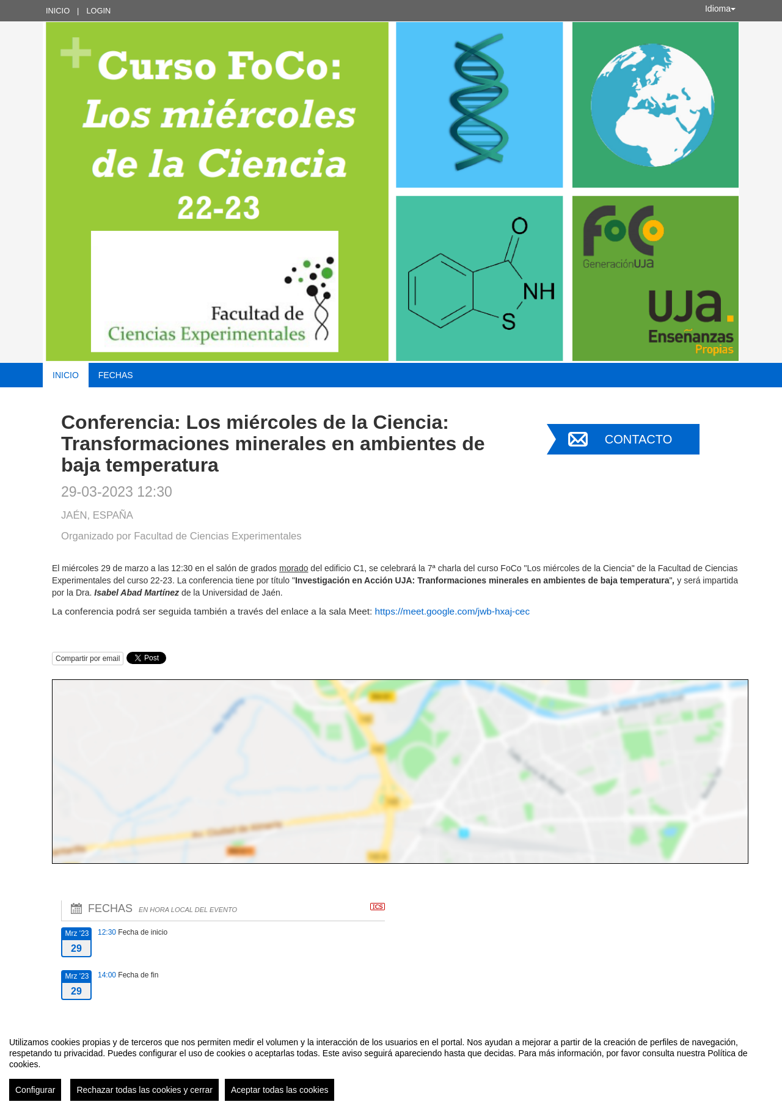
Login (98, 10)
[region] (391, 1064)
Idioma (720, 8)
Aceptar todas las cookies (280, 1090)
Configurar (35, 1090)
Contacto (638, 439)
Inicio (58, 10)
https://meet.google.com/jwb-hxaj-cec (452, 611)
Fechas (115, 375)
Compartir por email (88, 658)
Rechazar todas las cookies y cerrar (144, 1090)
